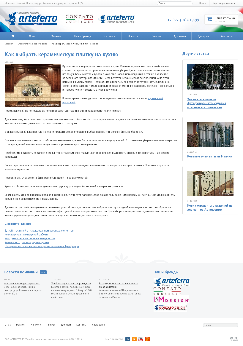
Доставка (180, 36)
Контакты (227, 36)
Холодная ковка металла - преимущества (30, 238)
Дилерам (203, 36)
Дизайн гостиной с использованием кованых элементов (39, 230)
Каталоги (109, 36)
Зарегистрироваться (224, 3)
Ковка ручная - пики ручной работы (26, 234)
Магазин (56, 36)
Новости (133, 36)
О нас (32, 36)
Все (43, 272)
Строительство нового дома (32, 43)
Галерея (156, 36)
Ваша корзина (226, 19)
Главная (9, 43)
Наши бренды (82, 36)
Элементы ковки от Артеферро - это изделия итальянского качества (206, 103)
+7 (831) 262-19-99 (183, 20)
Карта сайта (98, 324)
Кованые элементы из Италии (209, 156)
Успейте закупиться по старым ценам (71, 283)
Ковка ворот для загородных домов (27, 242)
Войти (202, 3)
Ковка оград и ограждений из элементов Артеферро (209, 207)
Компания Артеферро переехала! (22, 283)
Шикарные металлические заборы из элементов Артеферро (42, 246)
